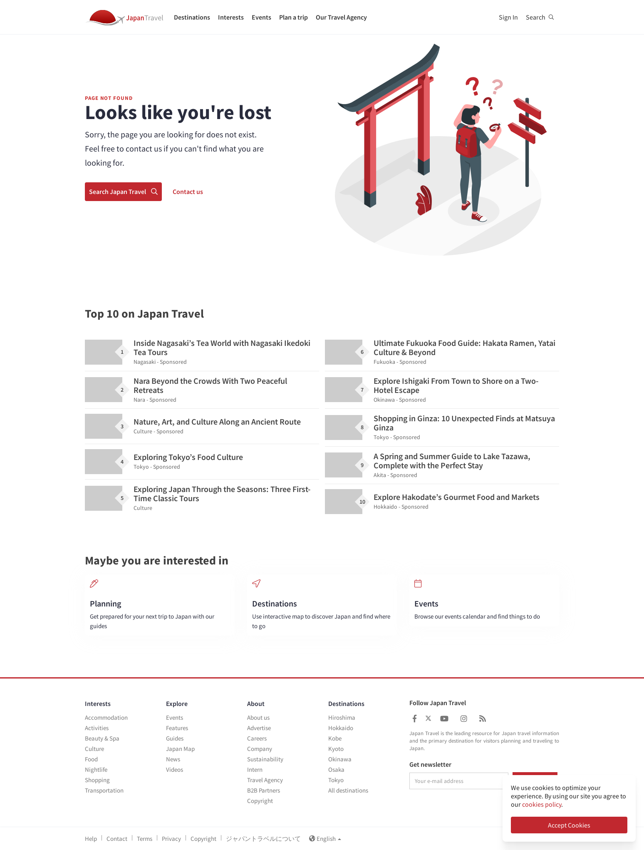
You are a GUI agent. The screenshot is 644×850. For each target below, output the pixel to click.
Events (261, 17)
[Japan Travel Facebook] (414, 718)
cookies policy (541, 804)
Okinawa (340, 759)
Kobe (335, 738)
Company (259, 749)
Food (91, 759)
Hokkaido (340, 728)
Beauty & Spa (102, 738)
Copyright (260, 801)
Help (91, 839)
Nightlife (96, 769)
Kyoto (336, 749)
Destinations (192, 17)
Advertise (259, 728)
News (173, 759)
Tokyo (336, 780)
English (325, 839)
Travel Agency (265, 780)
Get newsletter (430, 764)
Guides (174, 738)
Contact (117, 839)
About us (258, 717)
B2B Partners (263, 790)
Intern (255, 769)
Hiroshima (341, 717)
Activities (97, 728)
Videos (174, 769)
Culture (94, 749)
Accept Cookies (569, 825)
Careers (257, 738)
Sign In (508, 17)
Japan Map (180, 749)
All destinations (348, 790)
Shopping (97, 780)
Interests (231, 17)
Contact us (188, 191)
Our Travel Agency (341, 17)
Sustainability (265, 759)
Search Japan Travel (123, 191)
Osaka (336, 769)
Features (177, 728)
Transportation (104, 790)
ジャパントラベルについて (263, 839)
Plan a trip (293, 17)
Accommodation (106, 717)
